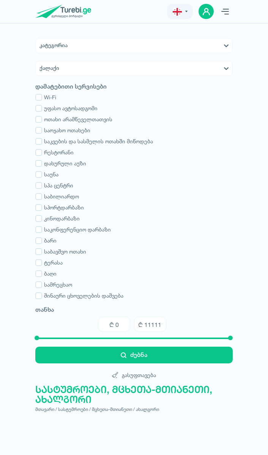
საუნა (46, 174)
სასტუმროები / (74, 409)
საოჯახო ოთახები (62, 130)
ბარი (46, 240)
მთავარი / (46, 409)
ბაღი (46, 273)
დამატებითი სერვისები (71, 87)
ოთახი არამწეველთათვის (73, 119)
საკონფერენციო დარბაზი (73, 229)
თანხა (44, 310)
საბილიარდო (57, 196)
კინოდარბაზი (57, 218)
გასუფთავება (134, 375)
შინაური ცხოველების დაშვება (79, 295)
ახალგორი (147, 409)
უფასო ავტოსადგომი (66, 108)
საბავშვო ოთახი (60, 251)
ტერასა (49, 262)
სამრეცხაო (53, 284)
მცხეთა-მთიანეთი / (113, 409)
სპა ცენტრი (54, 185)
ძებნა (134, 354)
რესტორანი (54, 152)
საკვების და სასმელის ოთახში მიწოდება (94, 141)
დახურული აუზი (60, 163)
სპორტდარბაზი (59, 207)
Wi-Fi (45, 97)
